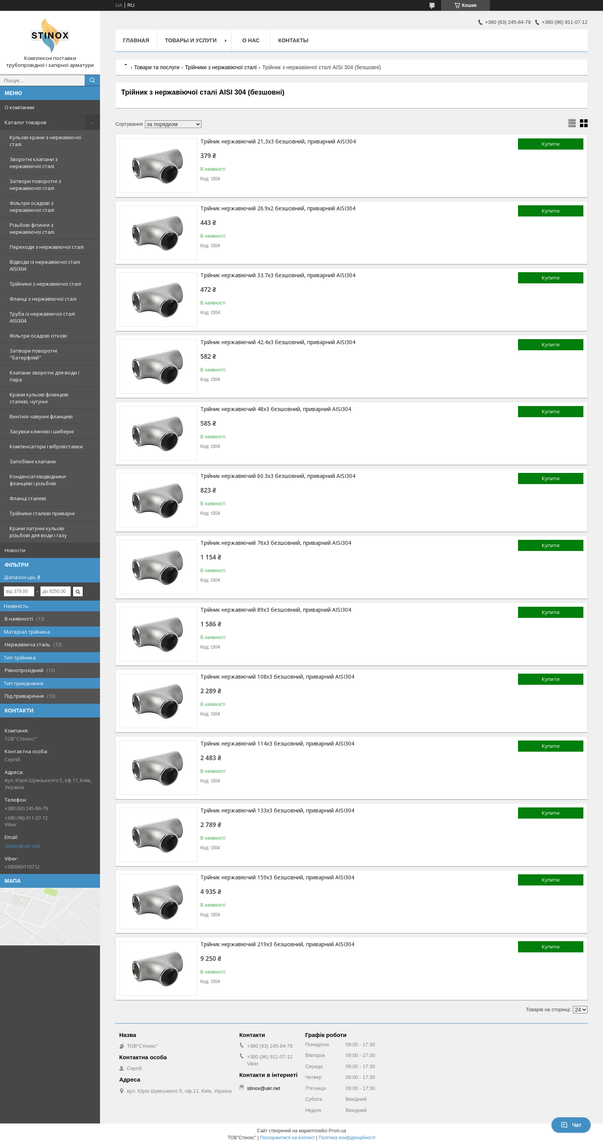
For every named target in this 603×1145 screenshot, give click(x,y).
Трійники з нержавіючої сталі (45, 283)
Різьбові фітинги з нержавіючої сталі (32, 228)
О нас (251, 40)
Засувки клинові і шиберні (42, 431)
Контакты (293, 40)
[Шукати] (92, 80)
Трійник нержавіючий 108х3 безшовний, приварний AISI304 (277, 676)
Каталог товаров (26, 122)
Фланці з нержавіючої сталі (43, 298)
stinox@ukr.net (22, 845)
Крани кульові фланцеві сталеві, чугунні (39, 398)
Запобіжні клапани (33, 461)
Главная (136, 40)
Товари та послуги (156, 67)
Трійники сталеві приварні (42, 513)
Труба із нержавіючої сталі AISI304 (42, 317)
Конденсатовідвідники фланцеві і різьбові (38, 480)
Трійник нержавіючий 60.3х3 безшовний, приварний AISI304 (277, 475)
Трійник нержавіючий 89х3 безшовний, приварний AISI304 (275, 609)
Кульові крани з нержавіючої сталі (45, 141)
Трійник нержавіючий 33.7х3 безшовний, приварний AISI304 (277, 275)
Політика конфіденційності (346, 1137)
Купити (551, 143)
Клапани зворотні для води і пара (44, 376)
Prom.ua (337, 1130)
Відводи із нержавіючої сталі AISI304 (45, 265)
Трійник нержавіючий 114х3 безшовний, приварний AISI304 (277, 743)
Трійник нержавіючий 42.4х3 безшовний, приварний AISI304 (277, 342)
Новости (15, 550)
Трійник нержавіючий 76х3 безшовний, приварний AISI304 (275, 542)
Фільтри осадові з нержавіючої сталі (32, 206)
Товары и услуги (191, 40)
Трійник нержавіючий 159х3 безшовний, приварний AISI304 (277, 877)
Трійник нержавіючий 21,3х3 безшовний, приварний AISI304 (278, 141)
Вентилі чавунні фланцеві (41, 416)
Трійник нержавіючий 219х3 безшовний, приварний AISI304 (277, 944)
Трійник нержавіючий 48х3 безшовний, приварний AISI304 (275, 409)
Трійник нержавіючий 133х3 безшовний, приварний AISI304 (277, 810)
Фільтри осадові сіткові (38, 335)
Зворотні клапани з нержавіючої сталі (34, 163)
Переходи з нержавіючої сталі (47, 246)
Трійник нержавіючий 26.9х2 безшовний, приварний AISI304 (277, 208)
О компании (19, 107)
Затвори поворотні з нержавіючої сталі (35, 184)
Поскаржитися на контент (287, 1137)
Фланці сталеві (28, 498)
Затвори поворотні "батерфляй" (33, 354)
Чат (571, 1125)
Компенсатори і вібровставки (46, 446)
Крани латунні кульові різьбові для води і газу (38, 532)
